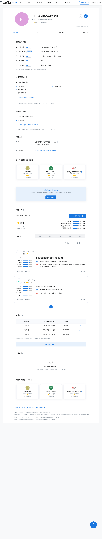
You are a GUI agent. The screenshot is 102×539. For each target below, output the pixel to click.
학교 (21, 3)
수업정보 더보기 (51, 344)
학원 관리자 (68, 3)
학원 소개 (15, 33)
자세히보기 (28, 47)
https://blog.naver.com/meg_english (45, 150)
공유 (83, 271)
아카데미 (14, 3)
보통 (60, 236)
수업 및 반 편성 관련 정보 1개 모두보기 (28, 125)
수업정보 (61, 33)
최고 (80, 236)
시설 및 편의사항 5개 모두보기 (26, 97)
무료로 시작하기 (51, 197)
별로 (50, 236)
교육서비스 (39, 2)
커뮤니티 (58, 3)
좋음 (70, 236)
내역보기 (79, 325)
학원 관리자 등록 (85, 3)
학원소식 (85, 33)
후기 (38, 33)
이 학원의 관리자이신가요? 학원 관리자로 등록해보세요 (29, 408)
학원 (29, 3)
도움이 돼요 (20, 271)
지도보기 (55, 142)
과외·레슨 (48, 3)
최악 (40, 236)
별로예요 (27, 271)
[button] (69, 243)
